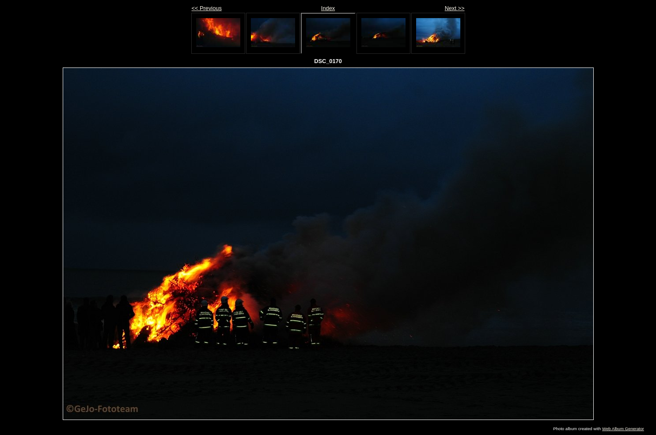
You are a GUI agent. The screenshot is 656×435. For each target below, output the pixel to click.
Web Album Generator (623, 428)
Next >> (455, 8)
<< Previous (207, 8)
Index (328, 8)
